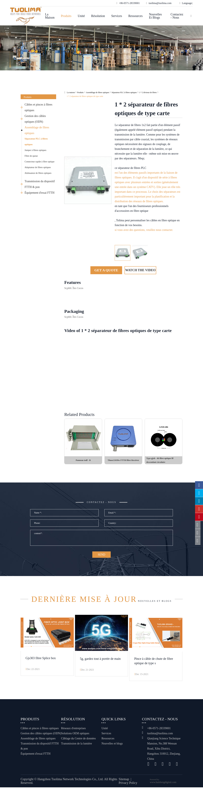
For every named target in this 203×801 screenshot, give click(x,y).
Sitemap (124, 793)
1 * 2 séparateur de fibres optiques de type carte (85, 96)
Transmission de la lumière (76, 757)
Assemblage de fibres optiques (37, 130)
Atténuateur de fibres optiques (38, 173)
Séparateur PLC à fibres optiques (36, 142)
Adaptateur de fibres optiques (38, 167)
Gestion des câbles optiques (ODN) (35, 118)
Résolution (98, 15)
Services (116, 15)
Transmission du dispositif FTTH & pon (40, 184)
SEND (101, 560)
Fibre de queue (31, 156)
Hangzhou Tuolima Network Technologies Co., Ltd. (70, 793)
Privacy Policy (128, 796)
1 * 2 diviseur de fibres (148, 92)
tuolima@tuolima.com (160, 747)
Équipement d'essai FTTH (39, 192)
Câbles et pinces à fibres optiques (38, 107)
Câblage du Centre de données (78, 752)
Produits (66, 15)
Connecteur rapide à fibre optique (39, 161)
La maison (50, 16)
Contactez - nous (176, 16)
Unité (81, 15)
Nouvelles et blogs (155, 16)
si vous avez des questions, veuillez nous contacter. (144, 229)
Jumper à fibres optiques (35, 150)
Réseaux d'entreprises (73, 741)
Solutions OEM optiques (75, 747)
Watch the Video (140, 270)
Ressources (135, 15)
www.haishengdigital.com (163, 795)
